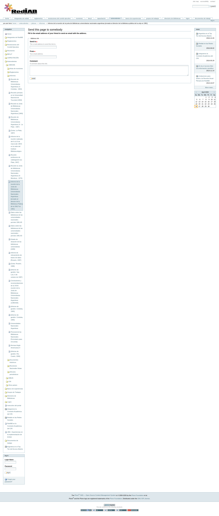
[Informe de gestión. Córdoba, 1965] (17, 309)
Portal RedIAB (21, 9)
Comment (34, 61)
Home (7, 18)
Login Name (9, 459)
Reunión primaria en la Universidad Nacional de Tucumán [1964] (17, 96)
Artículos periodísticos (14, 373)
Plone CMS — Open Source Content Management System (95, 495)
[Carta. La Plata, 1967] (16, 132)
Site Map (196, 1)
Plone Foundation (138, 495)
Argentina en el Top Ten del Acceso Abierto (15, 448)
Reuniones (79, 18)
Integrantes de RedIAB (21, 18)
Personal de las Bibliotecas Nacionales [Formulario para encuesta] (16, 337)
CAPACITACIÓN (101, 18)
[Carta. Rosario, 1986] (16, 265)
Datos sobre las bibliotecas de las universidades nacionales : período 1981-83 (17, 231)
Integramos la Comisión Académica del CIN (14, 411)
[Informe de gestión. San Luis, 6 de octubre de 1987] (16, 273)
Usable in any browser (133, 510)
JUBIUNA (33, 23)
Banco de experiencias (133, 18)
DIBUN (10, 378)
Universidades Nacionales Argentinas (16, 326)
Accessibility (204, 1)
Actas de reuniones (16, 68)
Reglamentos (38, 18)
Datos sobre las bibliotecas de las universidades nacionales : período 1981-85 (17, 217)
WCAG (97, 510)
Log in (212, 20)
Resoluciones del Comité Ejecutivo (59, 18)
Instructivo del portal (14, 405)
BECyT (90, 18)
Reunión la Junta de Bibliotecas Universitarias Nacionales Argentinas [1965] (17, 108)
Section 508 (86, 510)
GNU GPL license (144, 498)
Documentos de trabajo (202, 18)
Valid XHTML (109, 510)
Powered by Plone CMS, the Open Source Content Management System (109, 505)
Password (8, 466)
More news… (209, 87)
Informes (42, 23)
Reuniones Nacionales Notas (16, 367)
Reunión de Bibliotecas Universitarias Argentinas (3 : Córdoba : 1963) (16, 84)
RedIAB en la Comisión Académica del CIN (14, 426)
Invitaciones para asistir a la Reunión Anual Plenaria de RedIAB (205, 79)
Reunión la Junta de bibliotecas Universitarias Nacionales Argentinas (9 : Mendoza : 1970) (16, 172)
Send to (33, 42)
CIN (9, 381)
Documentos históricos (14, 361)
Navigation (8, 29)
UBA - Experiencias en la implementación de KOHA (15, 434)
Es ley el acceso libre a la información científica (205, 68)
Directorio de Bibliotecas (172, 18)
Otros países (12, 385)
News (198, 29)
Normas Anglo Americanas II (15, 347)
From (32, 51)
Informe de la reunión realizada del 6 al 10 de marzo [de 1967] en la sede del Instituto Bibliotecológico (17, 144)
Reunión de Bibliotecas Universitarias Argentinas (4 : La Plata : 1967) (17, 122)
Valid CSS (121, 510)
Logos (188, 18)
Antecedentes (115, 18)
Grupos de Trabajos (152, 18)
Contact (212, 1)
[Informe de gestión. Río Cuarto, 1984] (15, 354)
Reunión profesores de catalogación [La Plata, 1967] (16, 158)
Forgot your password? (10, 480)
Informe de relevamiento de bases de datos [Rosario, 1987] (16, 256)
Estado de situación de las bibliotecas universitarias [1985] (16, 244)
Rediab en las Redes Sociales (14, 419)
